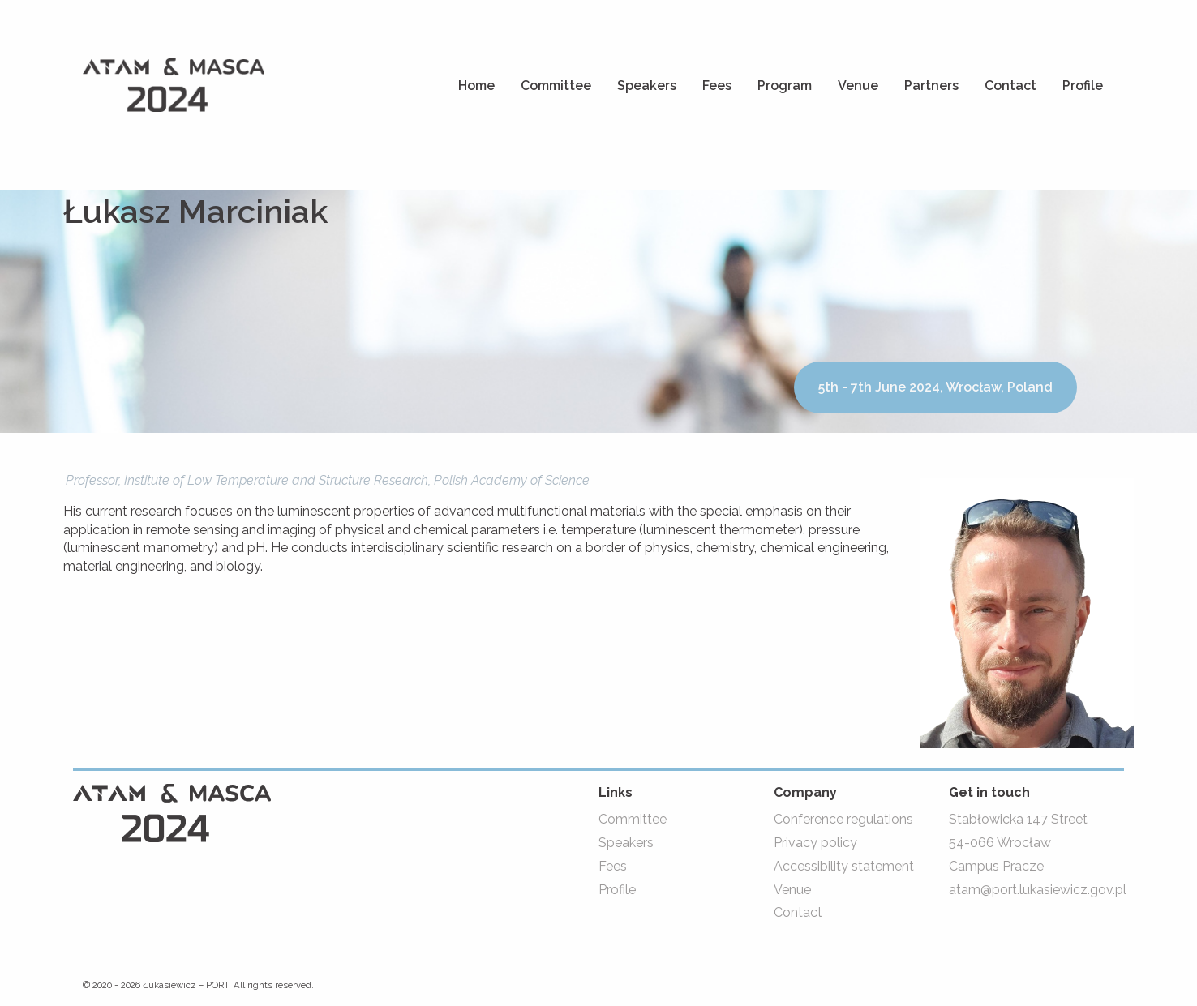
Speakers (646, 85)
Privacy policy (815, 842)
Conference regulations (843, 819)
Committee (556, 85)
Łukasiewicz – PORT (186, 985)
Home (476, 85)
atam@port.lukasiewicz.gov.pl (1037, 889)
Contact (1010, 85)
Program (784, 85)
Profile (1082, 85)
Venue (858, 85)
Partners (931, 85)
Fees (717, 85)
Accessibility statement (844, 866)
